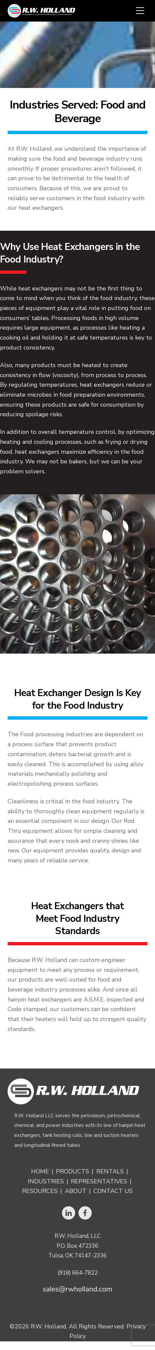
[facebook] (85, 1212)
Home (40, 1171)
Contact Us (113, 1191)
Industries (46, 1181)
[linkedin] (68, 1212)
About (75, 1191)
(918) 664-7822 (78, 1273)
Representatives (99, 1181)
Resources (40, 1191)
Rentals (110, 1171)
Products (72, 1171)
